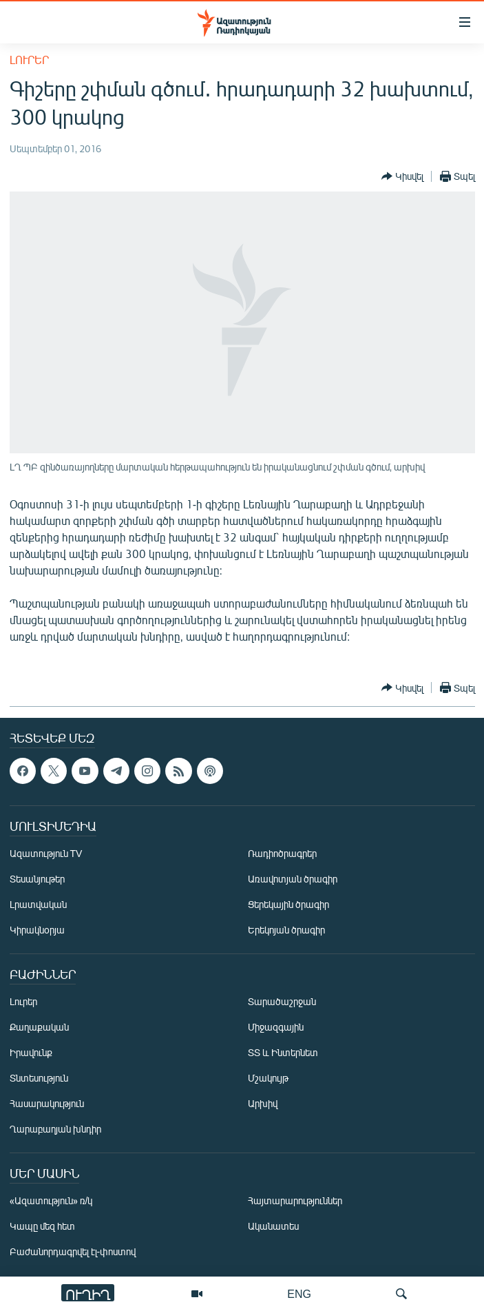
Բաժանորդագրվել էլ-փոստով (73, 1251)
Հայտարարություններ (295, 1200)
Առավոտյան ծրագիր (292, 879)
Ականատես (273, 1226)
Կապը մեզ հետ (42, 1226)
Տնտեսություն (39, 1078)
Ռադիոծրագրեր (282, 853)
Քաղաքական (39, 1027)
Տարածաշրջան (282, 1001)
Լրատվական (38, 904)
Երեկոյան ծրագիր (286, 930)
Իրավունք (31, 1052)
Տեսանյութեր (37, 879)
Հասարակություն (47, 1103)
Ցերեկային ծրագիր (288, 904)
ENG (299, 1293)
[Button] (402, 176)
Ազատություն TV (46, 853)
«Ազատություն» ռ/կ (51, 1200)
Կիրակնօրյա (37, 930)
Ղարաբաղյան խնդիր (55, 1129)
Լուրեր (29, 59)
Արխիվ (262, 1103)
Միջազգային (276, 1027)
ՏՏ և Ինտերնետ (283, 1052)
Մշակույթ (268, 1078)
